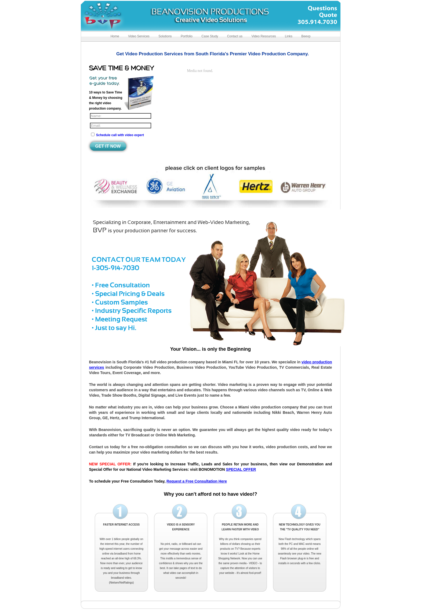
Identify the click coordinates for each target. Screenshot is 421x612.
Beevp (305, 36)
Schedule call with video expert (120, 135)
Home (115, 36)
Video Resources (263, 36)
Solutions (165, 36)
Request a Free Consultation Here (196, 481)
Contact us (234, 36)
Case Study (209, 36)
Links (288, 36)
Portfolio (187, 36)
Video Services (139, 36)
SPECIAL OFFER (241, 469)
